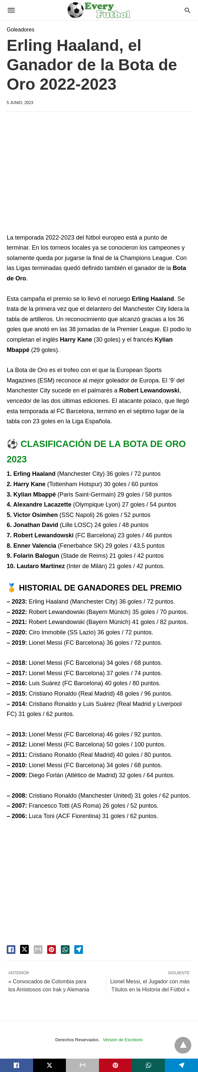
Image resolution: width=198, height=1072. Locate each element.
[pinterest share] (51, 949)
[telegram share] (78, 949)
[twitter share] (24, 949)
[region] (99, 173)
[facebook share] (11, 949)
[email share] (38, 949)
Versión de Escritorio (123, 1039)
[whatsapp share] (65, 949)
